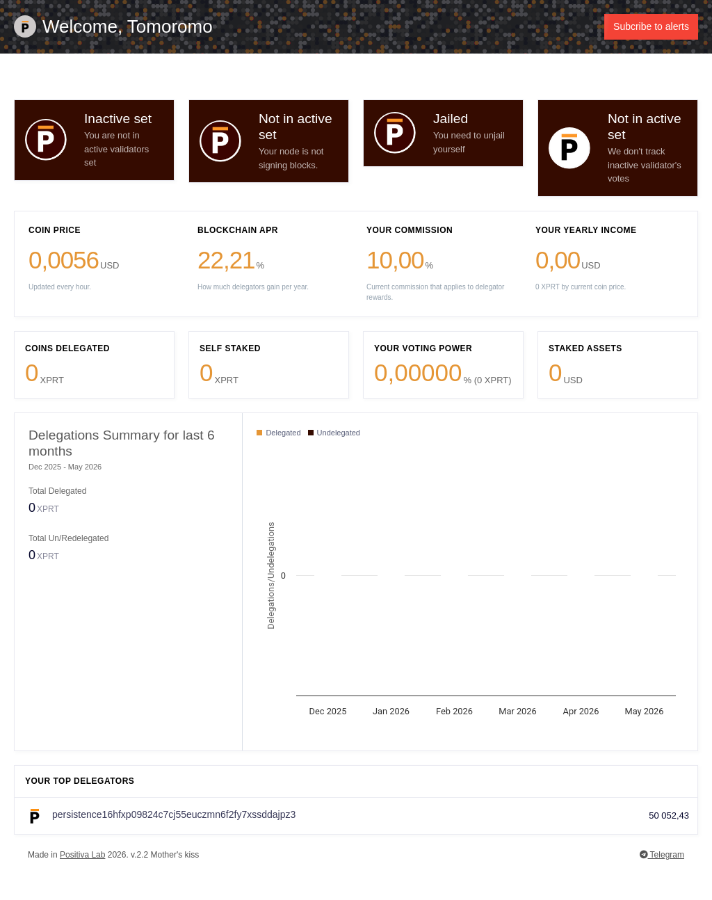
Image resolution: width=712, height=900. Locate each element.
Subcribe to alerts (651, 26)
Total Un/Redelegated (68, 538)
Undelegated (334, 432)
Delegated (278, 432)
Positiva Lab (82, 855)
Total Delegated (57, 491)
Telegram (662, 855)
